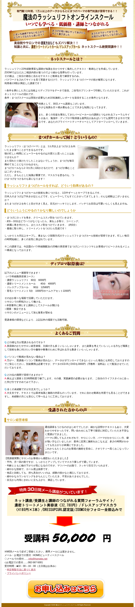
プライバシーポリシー (19, 573)
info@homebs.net (37, 559)
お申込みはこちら (66, 589)
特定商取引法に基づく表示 (21, 569)
